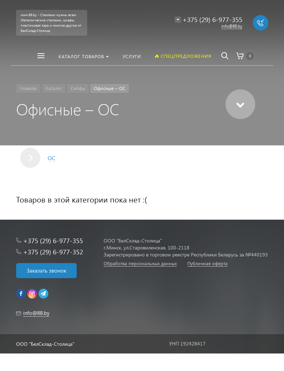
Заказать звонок (46, 270)
